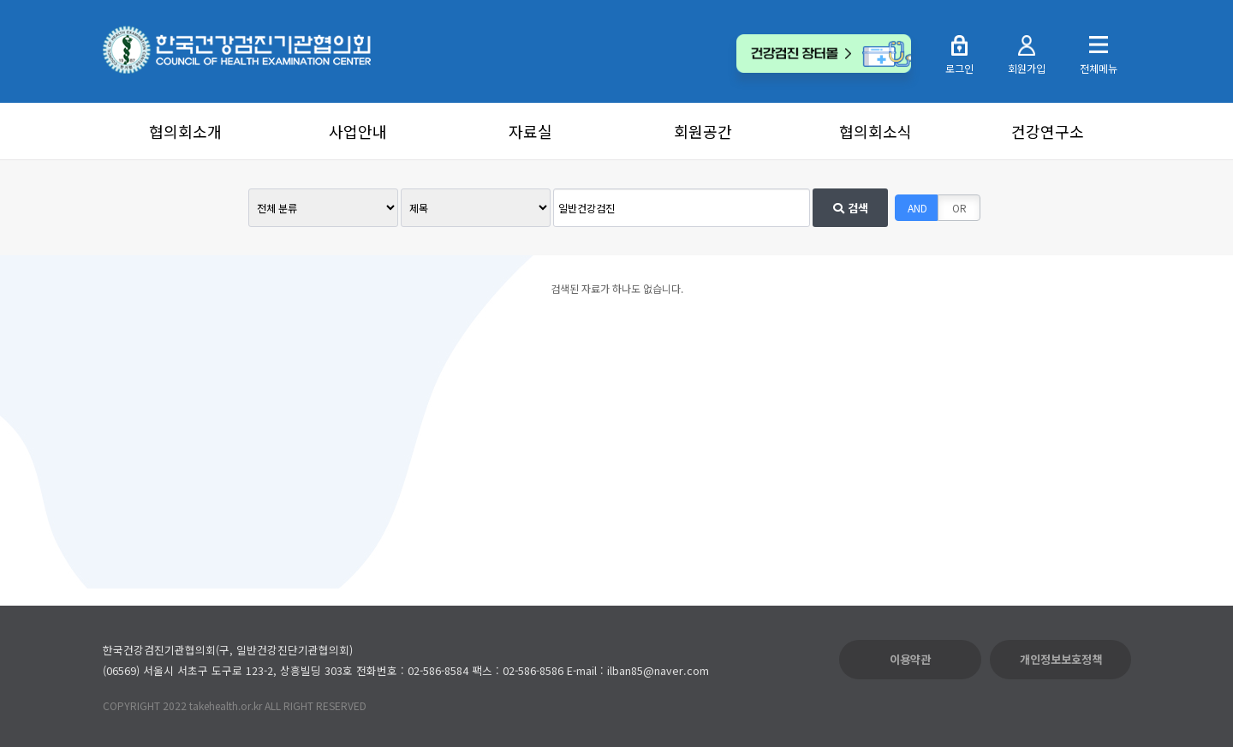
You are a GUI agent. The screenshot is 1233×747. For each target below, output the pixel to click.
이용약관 (910, 659)
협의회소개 (185, 131)
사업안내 (358, 131)
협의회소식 (875, 131)
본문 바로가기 (0, 0)
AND (917, 207)
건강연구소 (1047, 131)
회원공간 (703, 131)
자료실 (530, 131)
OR (959, 207)
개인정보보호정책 (1061, 659)
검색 (850, 208)
